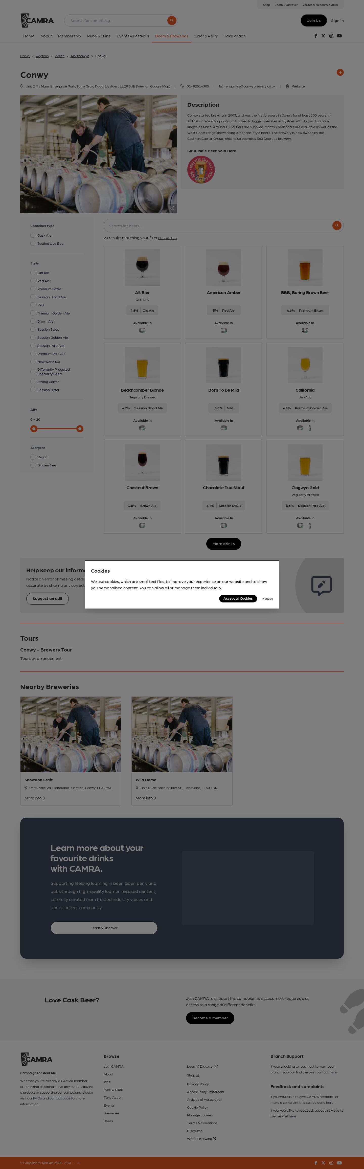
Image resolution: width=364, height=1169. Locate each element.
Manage (267, 598)
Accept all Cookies (238, 598)
